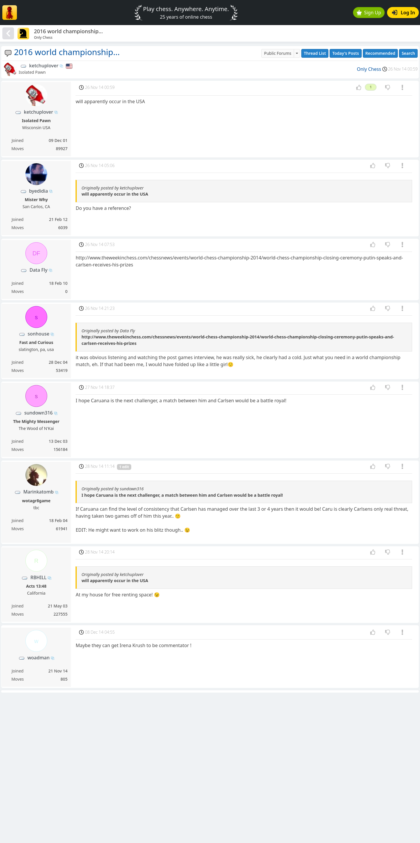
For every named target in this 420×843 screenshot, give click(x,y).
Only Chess (369, 69)
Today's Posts (345, 53)
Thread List (315, 53)
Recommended (380, 53)
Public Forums (277, 53)
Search (408, 53)
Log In (403, 12)
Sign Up (369, 12)
